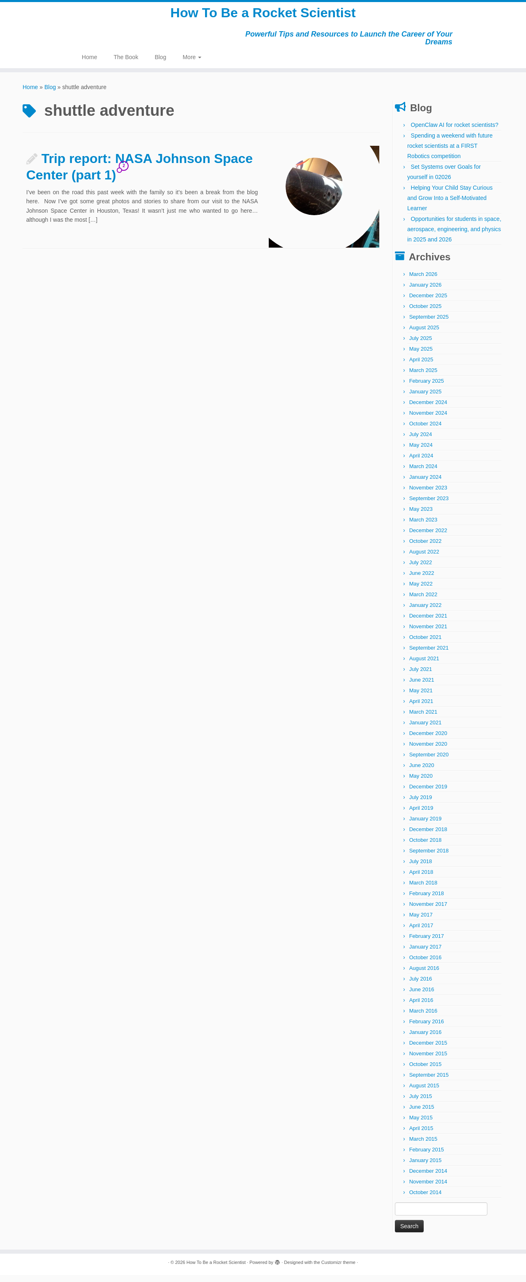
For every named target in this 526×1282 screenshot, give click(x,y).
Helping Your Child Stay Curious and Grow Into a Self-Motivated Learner (450, 204)
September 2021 (429, 655)
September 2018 (429, 858)
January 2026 (425, 292)
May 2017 (421, 922)
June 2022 (421, 580)
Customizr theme (338, 1269)
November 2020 (428, 751)
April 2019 (421, 815)
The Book (125, 64)
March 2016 (423, 1018)
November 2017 (428, 911)
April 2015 (421, 1135)
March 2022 (423, 601)
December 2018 (428, 836)
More (191, 64)
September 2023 (429, 505)
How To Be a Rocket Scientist (263, 16)
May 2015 (421, 1124)
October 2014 (425, 1199)
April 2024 (421, 462)
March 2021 (423, 719)
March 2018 (423, 890)
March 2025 (423, 377)
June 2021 (421, 687)
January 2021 (425, 729)
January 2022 (425, 612)
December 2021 (428, 623)
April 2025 (421, 366)
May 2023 (421, 516)
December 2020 (428, 740)
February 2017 (426, 943)
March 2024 (423, 473)
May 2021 (421, 697)
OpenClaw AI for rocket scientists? (454, 132)
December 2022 (428, 537)
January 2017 (425, 954)
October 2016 (425, 964)
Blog (160, 64)
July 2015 (420, 1103)
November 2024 (428, 420)
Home (89, 64)
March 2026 (423, 281)
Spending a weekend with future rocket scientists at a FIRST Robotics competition (450, 152)
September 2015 (429, 1082)
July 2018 (420, 868)
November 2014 (428, 1189)
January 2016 (425, 1039)
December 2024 (428, 409)
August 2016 (424, 975)
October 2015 (425, 1071)
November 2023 (428, 495)
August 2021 (424, 665)
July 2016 (420, 986)
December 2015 (428, 1050)
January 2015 (425, 1167)
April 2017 (421, 932)
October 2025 (425, 313)
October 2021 (425, 644)
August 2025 (424, 334)
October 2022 (425, 548)
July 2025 (420, 345)
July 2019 (420, 804)
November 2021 (428, 633)
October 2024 (425, 430)
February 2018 (426, 900)
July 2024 (420, 441)
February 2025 (426, 388)
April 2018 (421, 879)
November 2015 (428, 1060)
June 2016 (421, 996)
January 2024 (425, 484)
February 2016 (426, 1028)
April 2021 (421, 708)
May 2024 (421, 452)
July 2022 (420, 569)
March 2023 (423, 527)
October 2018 (425, 847)
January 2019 (425, 826)
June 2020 (421, 772)
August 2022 (424, 559)
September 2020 (429, 761)
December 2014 (428, 1178)
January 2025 (425, 398)
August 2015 (424, 1092)
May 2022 (421, 591)
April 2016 (421, 1007)
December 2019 (428, 793)
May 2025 (421, 356)
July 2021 (420, 676)
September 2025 (429, 324)
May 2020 (421, 783)
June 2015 (421, 1114)
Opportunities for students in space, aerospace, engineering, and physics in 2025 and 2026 (454, 236)
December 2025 (428, 302)
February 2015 (426, 1156)
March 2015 (423, 1146)
